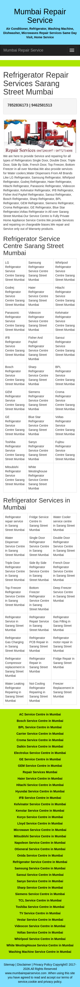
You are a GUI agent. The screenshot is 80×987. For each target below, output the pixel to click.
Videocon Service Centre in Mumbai (40, 926)
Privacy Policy (42, 964)
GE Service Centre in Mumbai (40, 759)
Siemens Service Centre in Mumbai (40, 894)
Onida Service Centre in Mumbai (40, 855)
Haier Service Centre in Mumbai (39, 778)
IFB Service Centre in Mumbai (40, 797)
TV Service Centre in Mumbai (40, 913)
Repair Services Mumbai (40, 772)
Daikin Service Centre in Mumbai (40, 746)
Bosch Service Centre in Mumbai (40, 721)
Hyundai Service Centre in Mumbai (39, 791)
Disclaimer (24, 964)
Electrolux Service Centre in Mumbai (40, 753)
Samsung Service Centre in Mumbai (40, 868)
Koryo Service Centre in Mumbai (40, 817)
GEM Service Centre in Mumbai (40, 765)
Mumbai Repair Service (23, 50)
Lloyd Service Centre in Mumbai (40, 823)
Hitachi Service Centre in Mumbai (40, 785)
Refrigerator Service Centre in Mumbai (40, 862)
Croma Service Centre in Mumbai (40, 740)
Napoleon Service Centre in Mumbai (40, 842)
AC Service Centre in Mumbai (40, 714)
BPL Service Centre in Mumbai (40, 727)
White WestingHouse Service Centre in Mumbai (39, 945)
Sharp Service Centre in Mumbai (40, 887)
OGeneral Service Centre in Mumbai (40, 849)
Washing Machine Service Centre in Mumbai (40, 951)
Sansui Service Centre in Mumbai (40, 874)
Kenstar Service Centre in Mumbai (40, 810)
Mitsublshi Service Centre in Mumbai (40, 836)
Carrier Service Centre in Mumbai (40, 733)
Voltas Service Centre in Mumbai (40, 932)
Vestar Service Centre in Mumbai (40, 919)
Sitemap (9, 964)
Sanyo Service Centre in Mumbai (40, 881)
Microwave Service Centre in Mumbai (40, 830)
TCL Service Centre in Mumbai (39, 900)
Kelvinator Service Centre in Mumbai (40, 804)
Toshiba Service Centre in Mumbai (40, 907)
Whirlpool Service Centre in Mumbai (40, 939)
